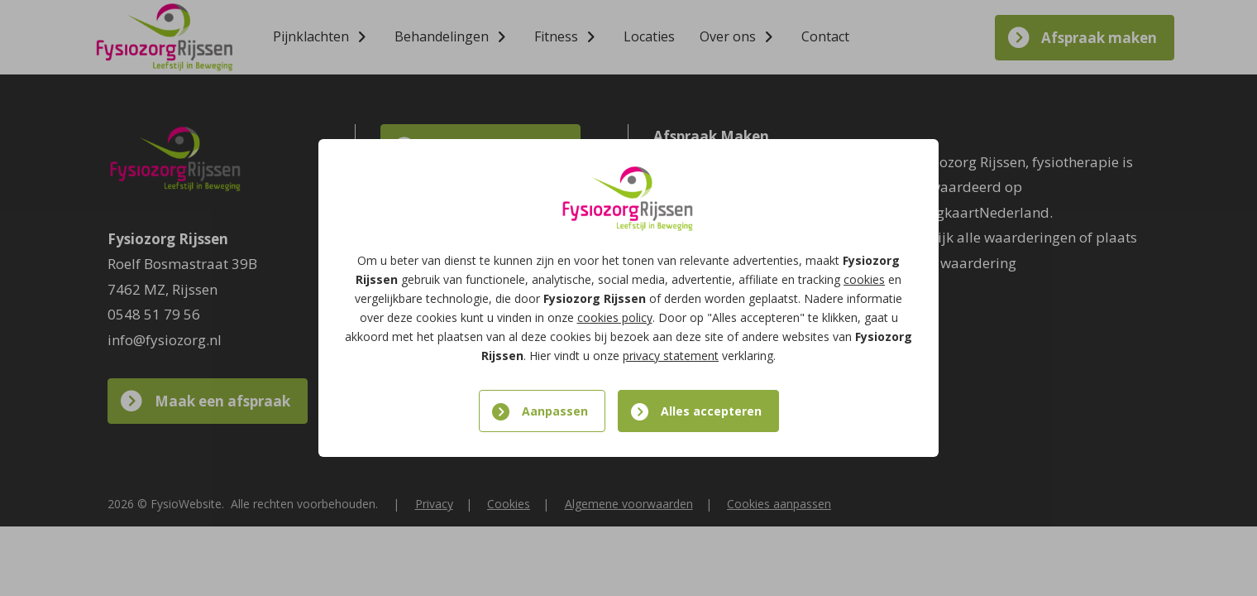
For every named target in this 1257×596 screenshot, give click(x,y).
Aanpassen (555, 411)
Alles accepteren (711, 411)
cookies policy (614, 317)
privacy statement (671, 355)
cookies (864, 279)
